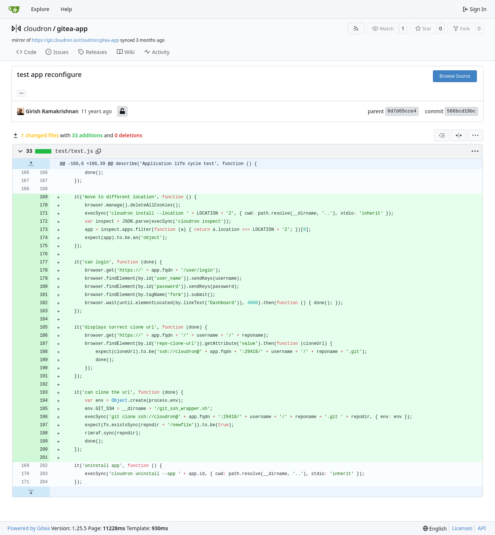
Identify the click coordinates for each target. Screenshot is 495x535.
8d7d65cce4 (401, 111)
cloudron (37, 28)
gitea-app (72, 28)
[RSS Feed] (356, 28)
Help (66, 9)
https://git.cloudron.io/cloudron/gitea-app (75, 40)
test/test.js (74, 151)
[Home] (14, 9)
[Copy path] (98, 151)
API (482, 528)
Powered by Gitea (28, 528)
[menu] (475, 135)
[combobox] (442, 135)
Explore (40, 9)
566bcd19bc (461, 111)
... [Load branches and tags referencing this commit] (21, 92)
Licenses (462, 528)
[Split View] (459, 135)
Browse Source (455, 76)
